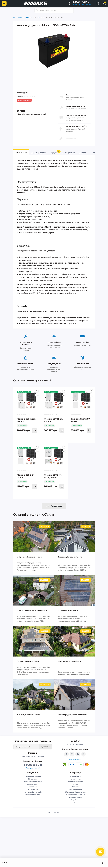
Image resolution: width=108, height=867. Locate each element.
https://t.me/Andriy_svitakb (78, 754)
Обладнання (32, 779)
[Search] (37, 10)
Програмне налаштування (76, 115)
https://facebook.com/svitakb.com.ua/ (66, 754)
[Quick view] (37, 391)
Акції (75, 802)
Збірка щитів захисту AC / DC (76, 126)
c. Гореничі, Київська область (29, 557)
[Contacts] (97, 3)
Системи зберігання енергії (33, 781)
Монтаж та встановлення (75, 106)
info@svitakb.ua (75, 759)
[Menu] (4, 3)
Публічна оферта (75, 789)
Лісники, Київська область (28, 661)
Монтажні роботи (75, 797)
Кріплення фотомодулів (32, 792)
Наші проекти (75, 776)
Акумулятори (33, 789)
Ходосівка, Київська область (70, 557)
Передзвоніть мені (32, 768)
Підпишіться (45, 747)
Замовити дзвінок (82, 4)
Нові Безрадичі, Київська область (72, 715)
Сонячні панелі (32, 784)
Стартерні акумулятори (25, 17)
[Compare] (37, 395)
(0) (24, 96)
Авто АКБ (40, 17)
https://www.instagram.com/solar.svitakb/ (72, 754)
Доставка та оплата (75, 781)
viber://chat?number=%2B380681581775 (83, 754)
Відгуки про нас (75, 779)
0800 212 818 (80, 2)
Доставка (69, 95)
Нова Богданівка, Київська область (32, 610)
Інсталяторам (71, 138)
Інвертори (33, 787)
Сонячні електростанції (32, 380)
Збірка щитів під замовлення (75, 792)
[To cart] (34, 430)
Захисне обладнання (32, 795)
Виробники (75, 800)
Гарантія (75, 787)
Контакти (75, 784)
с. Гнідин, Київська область (69, 661)
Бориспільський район (68, 610)
